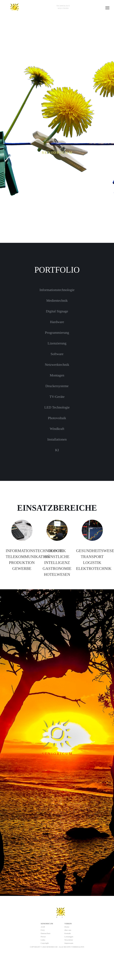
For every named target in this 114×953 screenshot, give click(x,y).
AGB (43, 927)
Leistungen (68, 936)
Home (66, 927)
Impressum (68, 943)
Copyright (45, 943)
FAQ (43, 930)
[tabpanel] (63, 6)
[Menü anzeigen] (107, 8)
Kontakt (67, 933)
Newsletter (68, 940)
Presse (43, 936)
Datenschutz (45, 933)
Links (43, 940)
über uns (67, 930)
